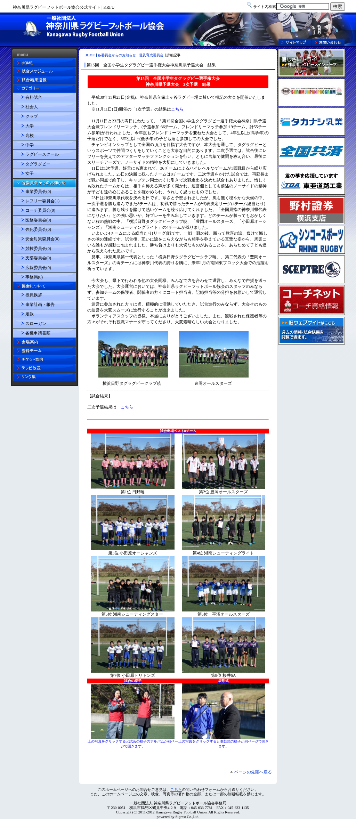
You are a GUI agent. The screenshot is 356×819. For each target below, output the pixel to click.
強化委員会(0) (38, 229)
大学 (29, 125)
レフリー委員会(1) (42, 200)
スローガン (35, 323)
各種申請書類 (37, 333)
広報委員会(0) (38, 267)
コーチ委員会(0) (40, 210)
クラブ (31, 116)
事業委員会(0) (38, 191)
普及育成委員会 (151, 55)
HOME (89, 55)
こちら (176, 789)
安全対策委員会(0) (42, 238)
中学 (29, 145)
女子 (29, 173)
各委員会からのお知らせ (117, 55)
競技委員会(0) (38, 248)
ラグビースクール (42, 154)
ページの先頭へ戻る (253, 772)
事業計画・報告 (40, 304)
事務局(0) (34, 277)
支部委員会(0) (38, 258)
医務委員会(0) (38, 220)
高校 (29, 135)
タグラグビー (37, 164)
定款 (29, 313)
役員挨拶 (33, 294)
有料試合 (33, 97)
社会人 (31, 106)
